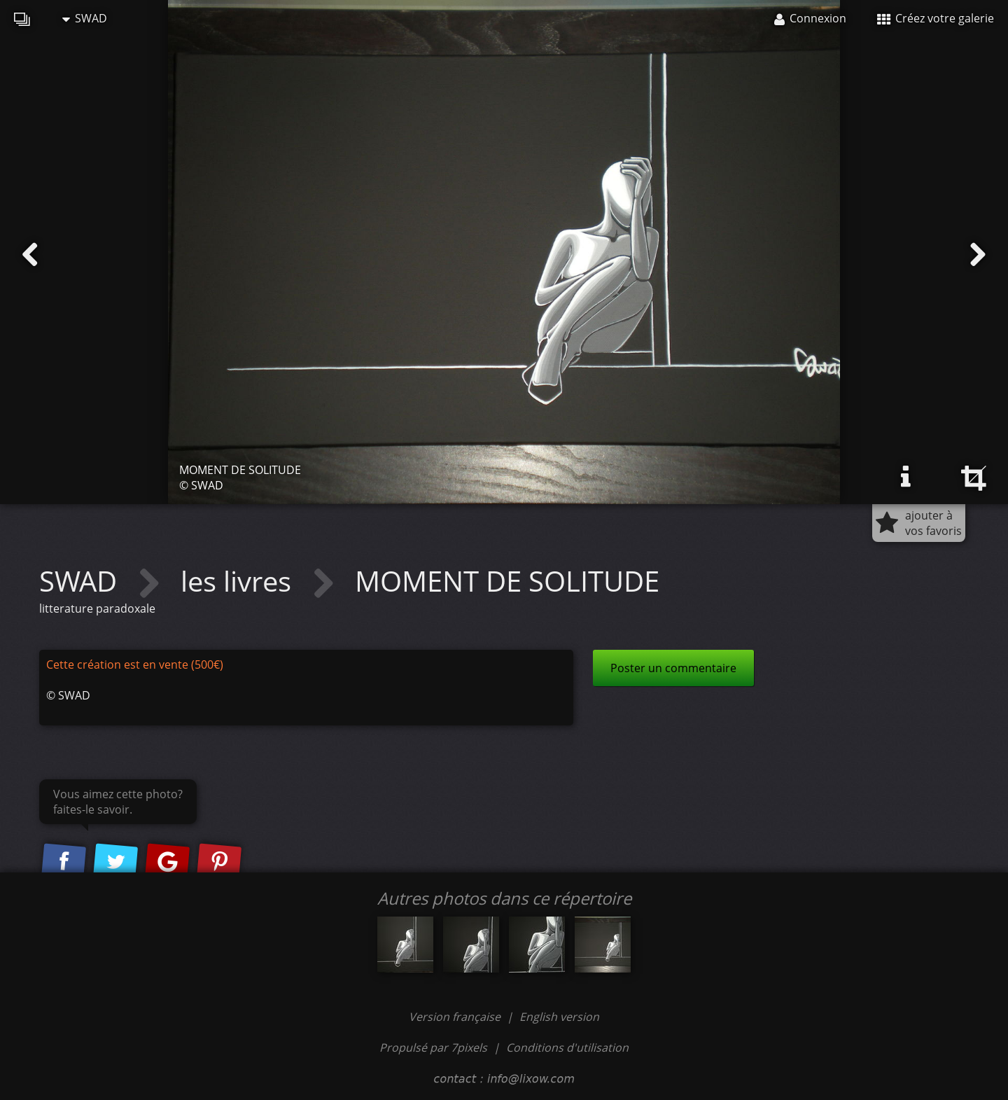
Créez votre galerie (935, 18)
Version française (456, 1016)
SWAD (84, 18)
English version (559, 1016)
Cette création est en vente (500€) (134, 664)
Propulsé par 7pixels (433, 1047)
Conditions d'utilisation (567, 1047)
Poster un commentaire (673, 668)
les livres (239, 581)
